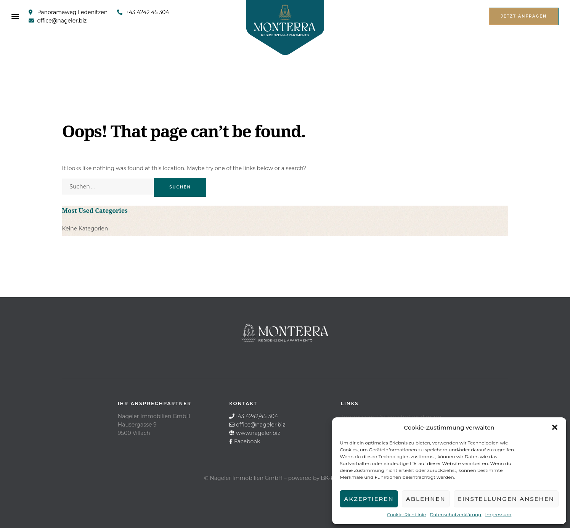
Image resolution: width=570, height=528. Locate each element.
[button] (555, 427)
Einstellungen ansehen (506, 498)
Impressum (498, 514)
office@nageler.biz (261, 424)
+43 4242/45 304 (256, 416)
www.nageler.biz (258, 433)
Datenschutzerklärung (455, 514)
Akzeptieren (369, 498)
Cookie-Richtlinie (406, 514)
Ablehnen (426, 498)
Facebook (247, 441)
